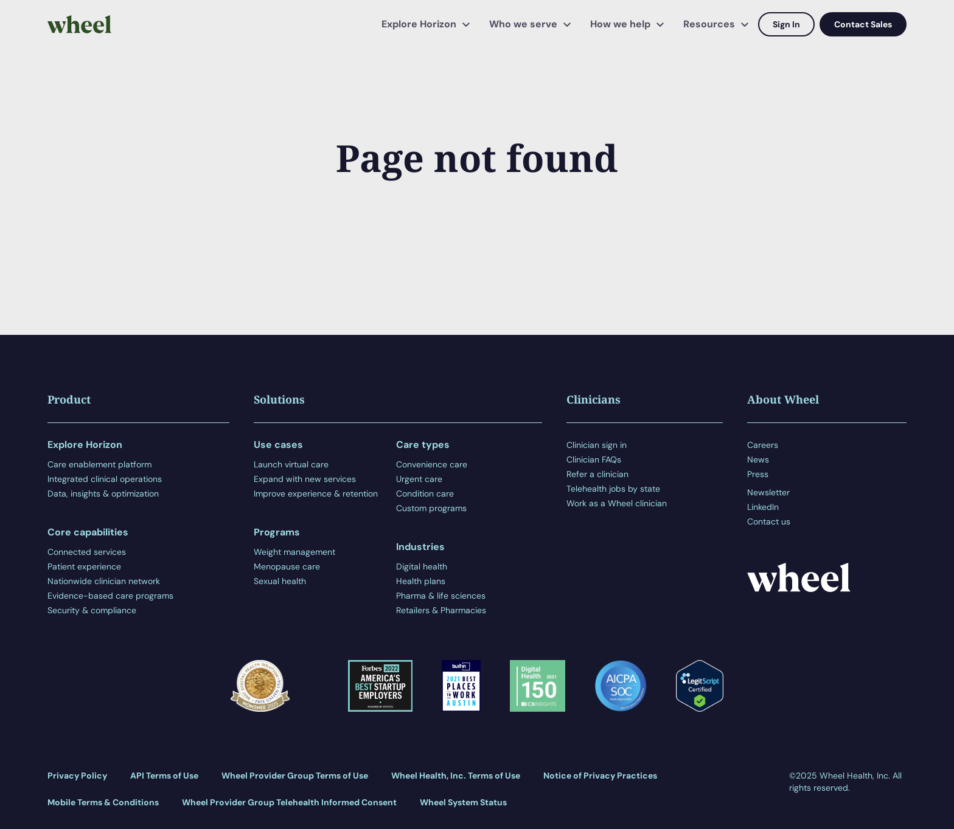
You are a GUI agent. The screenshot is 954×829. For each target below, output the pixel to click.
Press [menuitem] (757, 474)
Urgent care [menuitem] (419, 478)
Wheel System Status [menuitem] (463, 802)
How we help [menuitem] (620, 24)
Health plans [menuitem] (420, 581)
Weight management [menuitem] (294, 551)
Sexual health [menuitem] (280, 581)
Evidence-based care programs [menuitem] (110, 595)
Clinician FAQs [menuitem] (593, 459)
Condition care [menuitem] (425, 493)
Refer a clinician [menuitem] (597, 474)
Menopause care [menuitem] (287, 566)
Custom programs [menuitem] (431, 508)
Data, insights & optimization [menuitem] (103, 493)
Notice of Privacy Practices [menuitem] (600, 775)
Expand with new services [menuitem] (305, 478)
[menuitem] (768, 483)
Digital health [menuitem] (421, 566)
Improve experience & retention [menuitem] (316, 493)
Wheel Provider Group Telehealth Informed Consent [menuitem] (289, 802)
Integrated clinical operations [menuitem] (104, 478)
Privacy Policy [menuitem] (77, 775)
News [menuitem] (758, 459)
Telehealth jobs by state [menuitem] (613, 488)
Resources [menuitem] (709, 24)
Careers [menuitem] (762, 444)
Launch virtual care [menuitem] (291, 464)
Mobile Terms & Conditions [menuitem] (103, 802)
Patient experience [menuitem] (84, 566)
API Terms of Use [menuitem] (164, 775)
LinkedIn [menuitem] (763, 506)
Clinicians (593, 399)
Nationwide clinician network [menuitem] (103, 581)
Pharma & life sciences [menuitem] (441, 595)
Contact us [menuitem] (768, 521)
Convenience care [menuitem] (431, 464)
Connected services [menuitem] (86, 551)
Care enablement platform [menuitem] (99, 464)
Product (69, 399)
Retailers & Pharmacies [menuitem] (441, 610)
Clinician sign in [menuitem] (596, 444)
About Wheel (783, 399)
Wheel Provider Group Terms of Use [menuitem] (294, 775)
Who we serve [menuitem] (523, 24)
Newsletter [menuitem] (768, 492)
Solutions (279, 399)
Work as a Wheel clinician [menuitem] (616, 503)
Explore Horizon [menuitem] (418, 24)
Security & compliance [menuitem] (91, 610)
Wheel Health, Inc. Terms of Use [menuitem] (455, 775)
